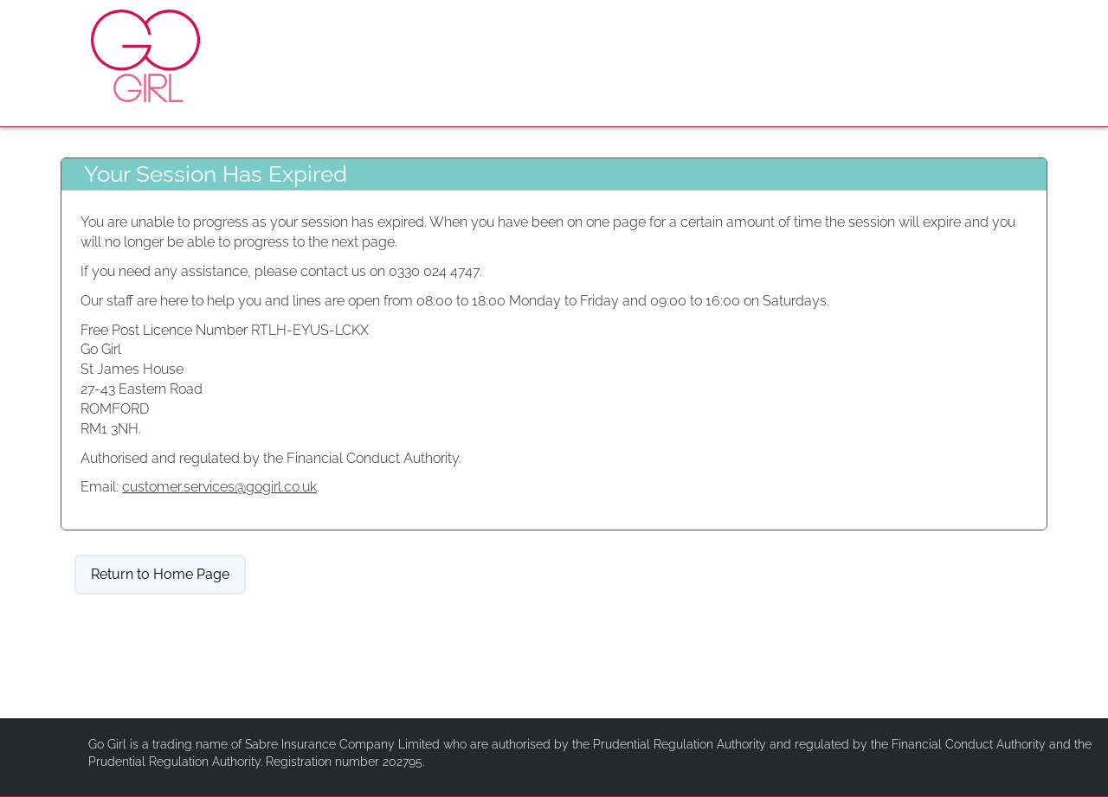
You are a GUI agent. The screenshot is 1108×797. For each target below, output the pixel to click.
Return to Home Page (160, 574)
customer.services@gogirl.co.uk (219, 487)
